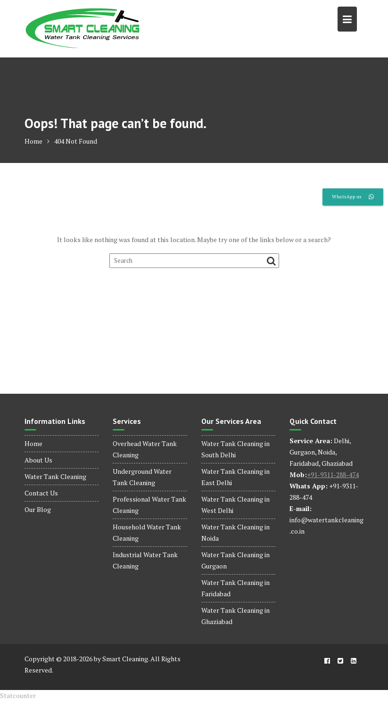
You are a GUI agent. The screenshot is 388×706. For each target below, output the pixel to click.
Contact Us (41, 492)
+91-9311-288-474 (333, 474)
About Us (38, 459)
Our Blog (38, 509)
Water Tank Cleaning (55, 476)
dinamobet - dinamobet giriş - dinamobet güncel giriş (6, 701)
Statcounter (18, 695)
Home (33, 443)
